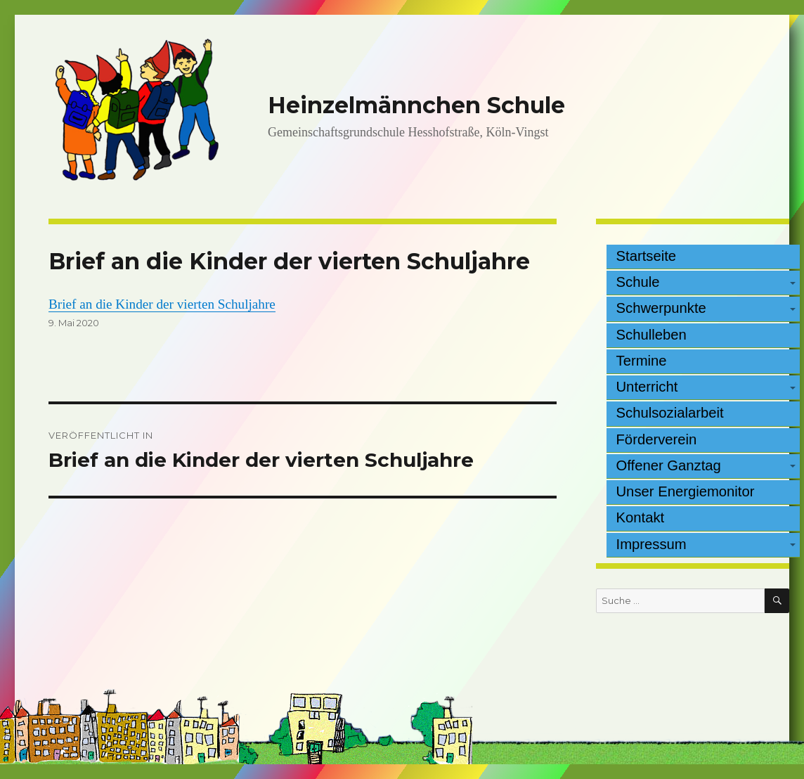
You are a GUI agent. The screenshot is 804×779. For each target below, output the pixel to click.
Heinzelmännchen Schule (416, 105)
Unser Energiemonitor (685, 491)
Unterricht (647, 386)
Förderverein (656, 439)
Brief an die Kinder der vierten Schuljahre (161, 304)
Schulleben (651, 334)
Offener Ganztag (668, 465)
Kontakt (640, 517)
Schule (638, 282)
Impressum (651, 544)
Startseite (646, 256)
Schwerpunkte (661, 308)
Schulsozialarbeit (670, 412)
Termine (641, 360)
